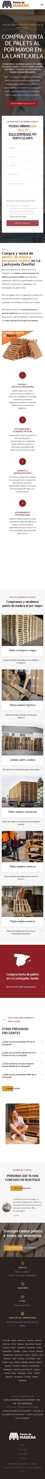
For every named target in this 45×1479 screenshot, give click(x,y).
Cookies (22, 1458)
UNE (14, 1403)
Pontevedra (34, 1366)
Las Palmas (30, 1358)
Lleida (4, 1362)
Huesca (35, 1355)
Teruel (29, 1373)
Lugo (11, 1362)
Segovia (37, 1369)
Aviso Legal (22, 1449)
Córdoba (16, 1351)
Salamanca (7, 1369)
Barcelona (30, 1344)
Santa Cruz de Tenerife (23, 1369)
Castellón (31, 1347)
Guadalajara (8, 1355)
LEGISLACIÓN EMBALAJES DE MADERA (19, 1400)
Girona (32, 1351)
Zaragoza (22, 1380)
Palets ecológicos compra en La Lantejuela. (22, 77)
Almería (38, 1340)
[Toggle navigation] (42, 5)
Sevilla (7, 1373)
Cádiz (13, 1347)
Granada (39, 1351)
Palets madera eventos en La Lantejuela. (23, 95)
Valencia (9, 1376)
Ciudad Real (7, 1351)
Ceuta (38, 1347)
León (38, 1358)
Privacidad (22, 1454)
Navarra (8, 1366)
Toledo (37, 1373)
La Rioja (21, 1358)
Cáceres (6, 1347)
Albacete (21, 1340)
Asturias (6, 1344)
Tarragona (21, 1373)
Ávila (14, 1344)
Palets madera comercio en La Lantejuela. (22, 91)
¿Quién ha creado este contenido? (16, 1411)
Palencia (24, 1366)
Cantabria (21, 1347)
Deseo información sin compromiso (20, 1248)
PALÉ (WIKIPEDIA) (25, 1403)
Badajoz (20, 1344)
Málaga (25, 1362)
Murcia (39, 1362)
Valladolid (18, 1376)
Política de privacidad (18, 216)
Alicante (30, 1340)
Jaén (14, 1358)
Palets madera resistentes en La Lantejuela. (22, 87)
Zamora (35, 1376)
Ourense (16, 1366)
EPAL (38, 1400)
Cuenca (25, 1351)
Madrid (17, 1362)
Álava (13, 1340)
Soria (14, 1373)
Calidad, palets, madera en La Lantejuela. (22, 84)
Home (22, 1445)
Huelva (27, 1355)
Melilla (32, 1362)
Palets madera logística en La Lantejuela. (22, 80)
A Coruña (6, 1340)
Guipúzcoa (19, 1355)
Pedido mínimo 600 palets (22, 103)
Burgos (38, 1344)
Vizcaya (27, 1376)
